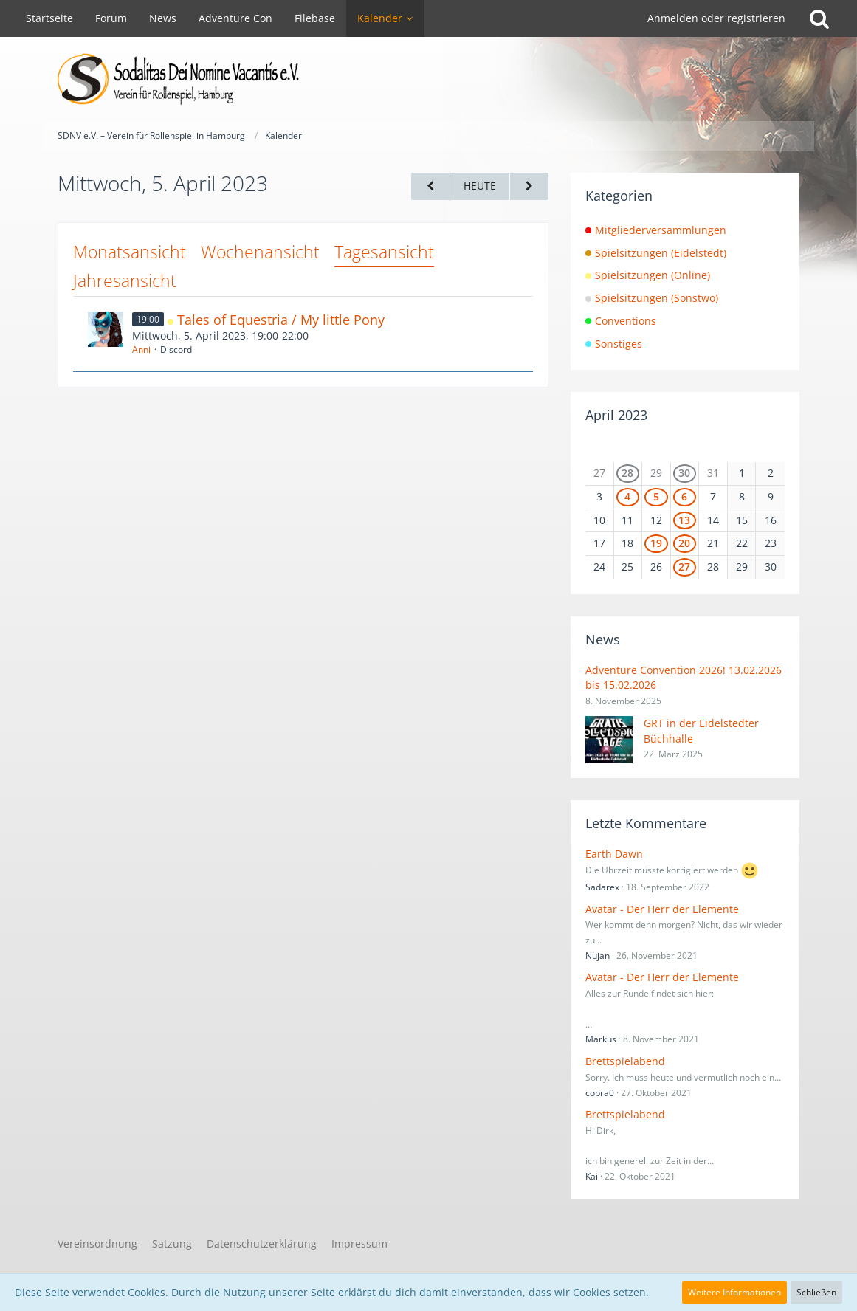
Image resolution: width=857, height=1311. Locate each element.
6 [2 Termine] (684, 496)
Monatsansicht (129, 252)
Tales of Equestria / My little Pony (281, 319)
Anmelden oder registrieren (716, 18)
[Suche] (819, 18)
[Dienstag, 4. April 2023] (430, 186)
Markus (600, 1039)
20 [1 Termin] (684, 543)
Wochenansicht (260, 252)
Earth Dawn (614, 854)
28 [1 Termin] (627, 473)
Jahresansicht (124, 280)
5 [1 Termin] (656, 496)
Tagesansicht (384, 252)
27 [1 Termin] (684, 567)
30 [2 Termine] (684, 473)
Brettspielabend (625, 1061)
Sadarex (602, 887)
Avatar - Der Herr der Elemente (662, 909)
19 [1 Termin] (656, 543)
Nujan (597, 955)
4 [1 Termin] (627, 496)
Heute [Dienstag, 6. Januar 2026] (480, 186)
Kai (591, 1176)
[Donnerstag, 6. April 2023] (529, 186)
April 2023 (616, 415)
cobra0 (599, 1093)
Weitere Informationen (734, 1292)
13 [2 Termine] (684, 520)
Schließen (816, 1292)
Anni (141, 349)
